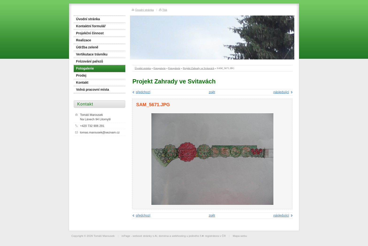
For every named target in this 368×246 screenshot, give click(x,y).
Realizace (83, 40)
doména (164, 235)
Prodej (81, 75)
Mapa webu (240, 235)
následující (281, 92)
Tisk (164, 9)
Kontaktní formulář (91, 26)
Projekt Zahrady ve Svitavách (198, 68)
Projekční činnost (90, 33)
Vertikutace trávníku (91, 54)
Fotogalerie (159, 68)
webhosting (179, 235)
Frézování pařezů (89, 61)
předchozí (143, 92)
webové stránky (142, 235)
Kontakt (82, 82)
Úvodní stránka (143, 68)
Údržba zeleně (87, 47)
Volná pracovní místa (92, 89)
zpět (212, 92)
